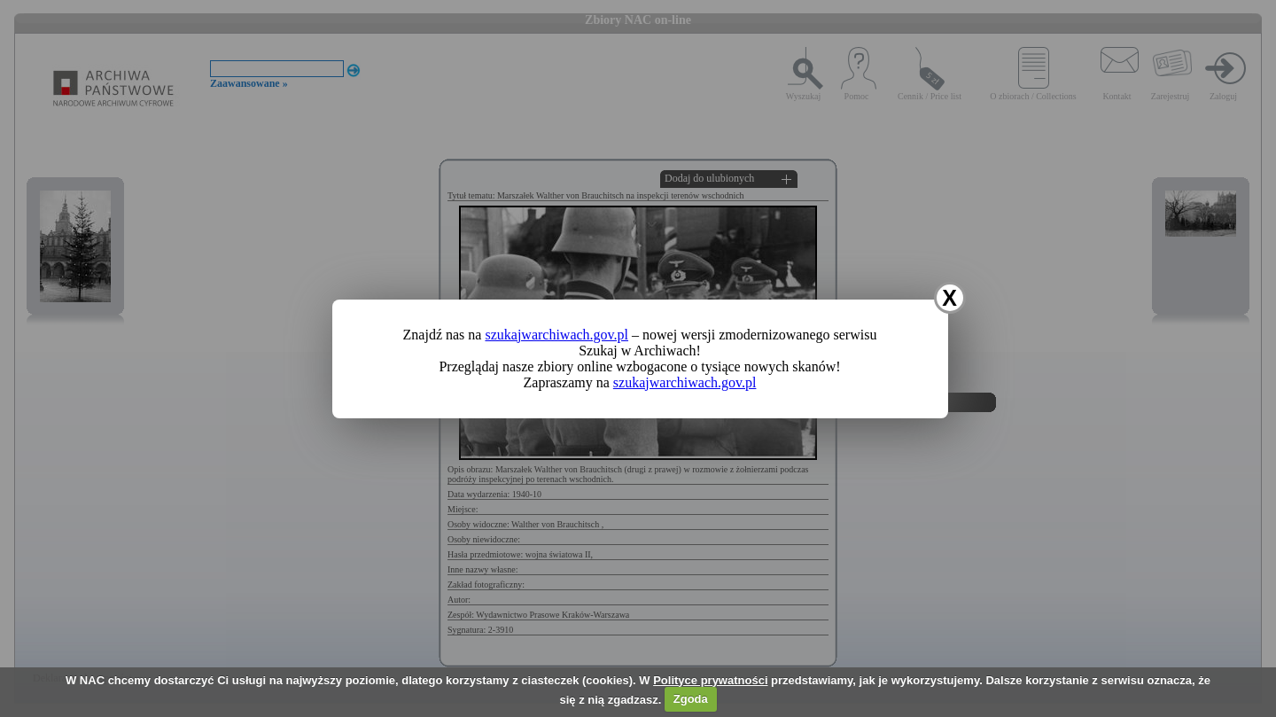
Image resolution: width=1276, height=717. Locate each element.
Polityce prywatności (710, 680)
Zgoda (690, 698)
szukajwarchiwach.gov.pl (556, 334)
